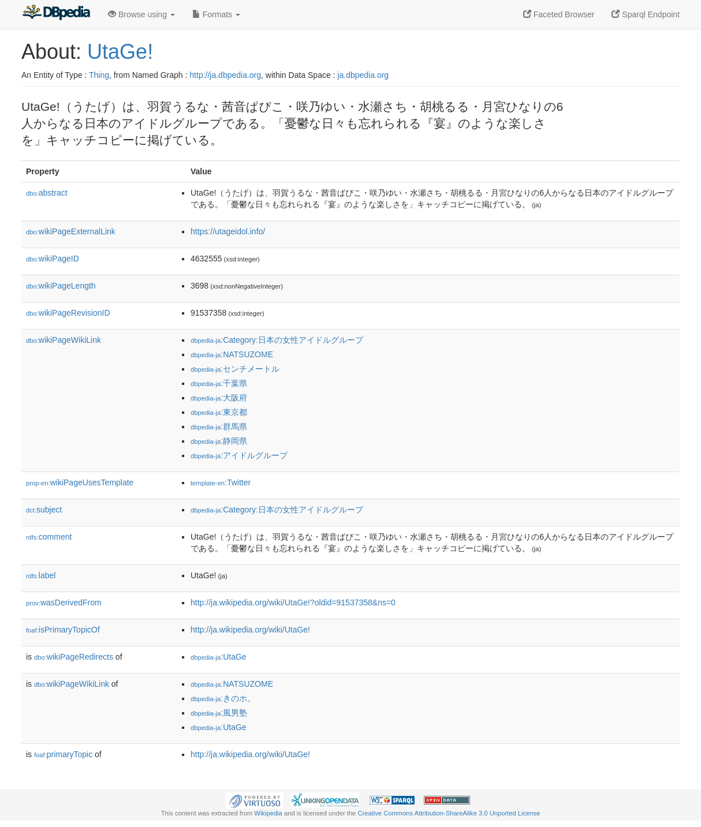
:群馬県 (219, 426)
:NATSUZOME (232, 354)
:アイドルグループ (239, 455)
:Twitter (221, 482)
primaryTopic (63, 754)
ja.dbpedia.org (363, 75)
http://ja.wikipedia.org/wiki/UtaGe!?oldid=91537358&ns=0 (293, 602)
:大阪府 (219, 397)
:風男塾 (219, 712)
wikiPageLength (61, 285)
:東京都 (219, 412)
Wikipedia (268, 813)
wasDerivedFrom (64, 602)
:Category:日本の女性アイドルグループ (277, 340)
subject (44, 509)
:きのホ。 (223, 698)
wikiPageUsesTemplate (79, 482)
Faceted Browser (559, 14)
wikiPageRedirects (73, 656)
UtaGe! (120, 51)
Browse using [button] (141, 14)
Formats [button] (216, 14)
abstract (47, 192)
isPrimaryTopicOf (63, 629)
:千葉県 (219, 383)
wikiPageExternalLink (70, 231)
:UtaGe (219, 656)
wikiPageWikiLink (63, 340)
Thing (99, 75)
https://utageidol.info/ (228, 231)
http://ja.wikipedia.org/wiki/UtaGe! (250, 629)
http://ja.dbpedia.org (225, 75)
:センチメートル (235, 368)
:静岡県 (219, 441)
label (40, 575)
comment (49, 536)
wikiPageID (52, 258)
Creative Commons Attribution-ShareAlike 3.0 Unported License (448, 813)
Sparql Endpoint (645, 14)
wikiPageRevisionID (68, 312)
